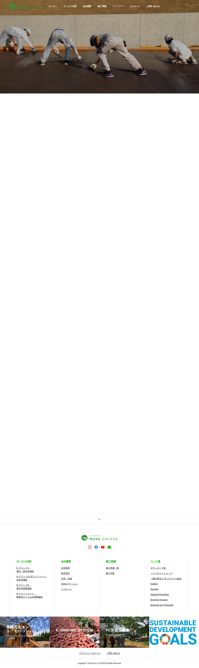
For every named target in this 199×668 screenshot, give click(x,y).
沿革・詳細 (66, 578)
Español (154, 589)
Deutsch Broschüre (159, 594)
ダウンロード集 (158, 568)
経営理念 (65, 573)
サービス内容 (69, 6)
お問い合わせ (153, 6)
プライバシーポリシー (90, 653)
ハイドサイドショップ (161, 573)
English (154, 584)
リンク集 (155, 561)
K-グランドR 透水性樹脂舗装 (24, 587)
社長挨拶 (65, 568)
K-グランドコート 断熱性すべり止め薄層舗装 (29, 595)
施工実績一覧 (112, 568)
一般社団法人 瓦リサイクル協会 (166, 578)
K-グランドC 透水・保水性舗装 (25, 570)
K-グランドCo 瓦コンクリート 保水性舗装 (32, 578)
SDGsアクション (69, 584)
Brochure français (159, 600)
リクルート (135, 6)
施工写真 (110, 573)
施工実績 (102, 6)
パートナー (118, 6)
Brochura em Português (162, 605)
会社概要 (87, 6)
